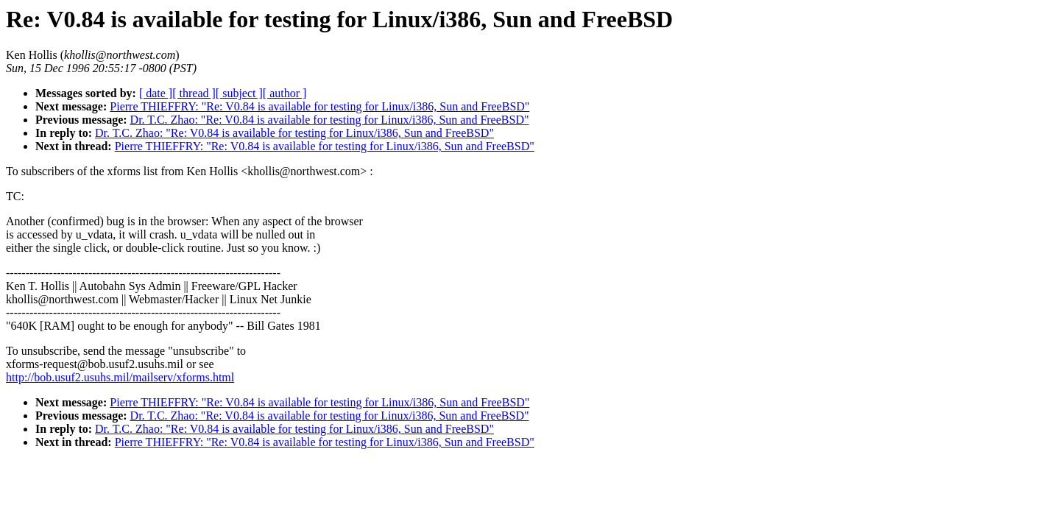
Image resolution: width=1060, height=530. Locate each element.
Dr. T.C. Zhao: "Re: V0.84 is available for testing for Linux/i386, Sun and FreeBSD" (329, 119)
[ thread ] (194, 93)
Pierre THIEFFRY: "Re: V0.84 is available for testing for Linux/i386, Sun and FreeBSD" (319, 106)
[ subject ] (239, 93)
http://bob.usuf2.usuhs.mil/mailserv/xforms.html (120, 377)
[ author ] (285, 93)
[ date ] (155, 93)
